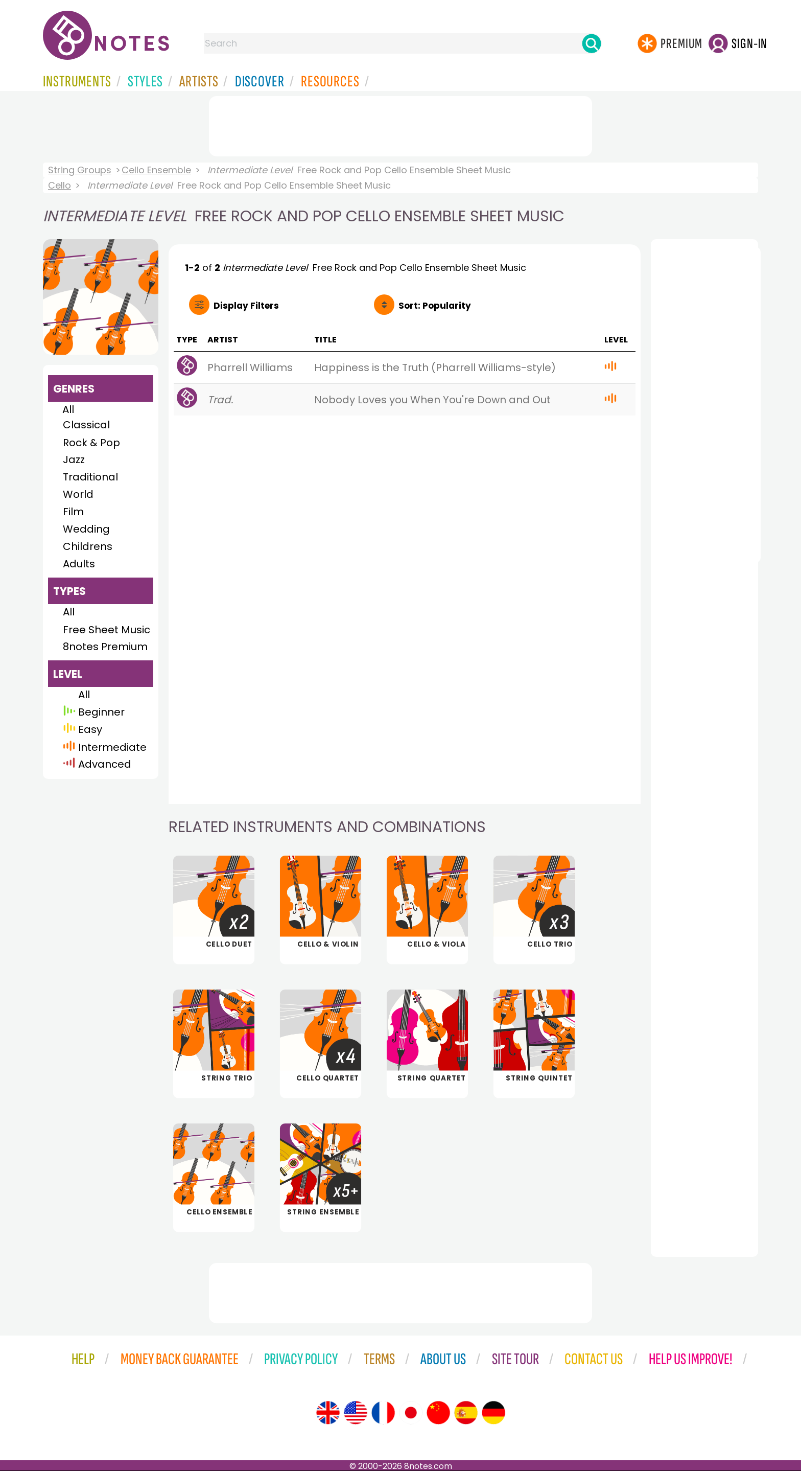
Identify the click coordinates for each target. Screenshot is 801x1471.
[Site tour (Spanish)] (466, 1413)
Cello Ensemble (156, 170)
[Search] (591, 43)
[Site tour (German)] (493, 1413)
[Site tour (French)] (383, 1413)
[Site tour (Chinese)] (438, 1413)
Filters (246, 306)
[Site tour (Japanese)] (410, 1413)
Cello (59, 185)
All (68, 409)
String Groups (79, 170)
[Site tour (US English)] (355, 1413)
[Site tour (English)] (328, 1413)
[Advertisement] (400, 124)
